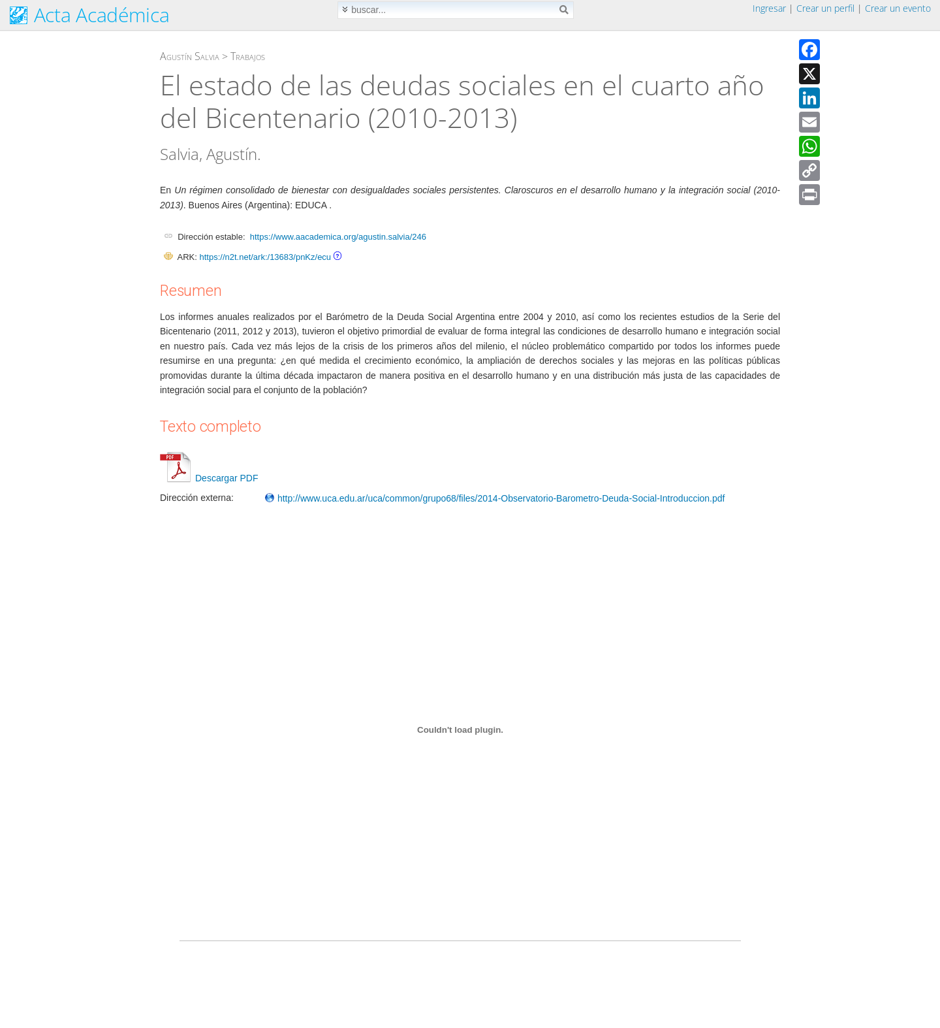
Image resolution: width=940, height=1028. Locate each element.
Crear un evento (898, 8)
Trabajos (247, 56)
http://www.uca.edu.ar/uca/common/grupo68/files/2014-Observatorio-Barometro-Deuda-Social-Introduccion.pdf (494, 498)
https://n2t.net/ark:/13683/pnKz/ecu (265, 257)
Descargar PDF (209, 478)
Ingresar (769, 8)
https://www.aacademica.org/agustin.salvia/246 (338, 237)
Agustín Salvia (189, 56)
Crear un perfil (825, 8)
